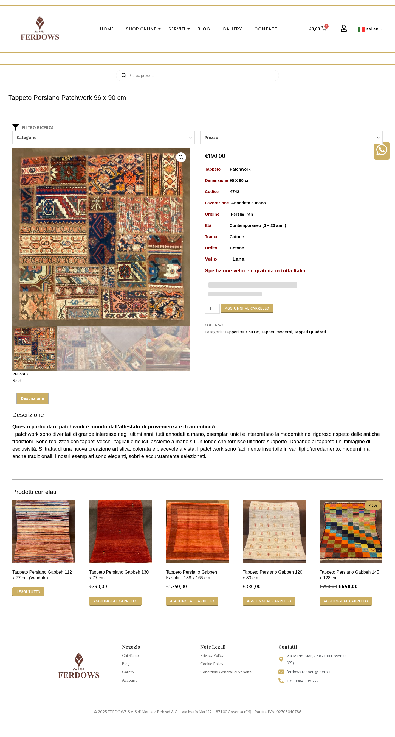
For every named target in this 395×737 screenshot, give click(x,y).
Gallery (128, 672)
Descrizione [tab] (32, 398)
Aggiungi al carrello (247, 308)
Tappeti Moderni (276, 332)
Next (16, 381)
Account (129, 680)
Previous (20, 374)
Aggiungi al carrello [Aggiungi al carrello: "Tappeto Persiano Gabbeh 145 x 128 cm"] (346, 601)
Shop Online (143, 29)
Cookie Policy (211, 663)
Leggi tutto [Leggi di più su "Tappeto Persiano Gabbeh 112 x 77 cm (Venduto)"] (28, 592)
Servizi (178, 29)
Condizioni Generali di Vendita (226, 672)
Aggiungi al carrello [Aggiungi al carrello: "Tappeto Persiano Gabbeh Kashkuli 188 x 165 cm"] (192, 601)
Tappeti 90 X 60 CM (242, 332)
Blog (126, 663)
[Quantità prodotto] (212, 309)
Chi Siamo (130, 655)
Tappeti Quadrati (310, 332)
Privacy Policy (212, 655)
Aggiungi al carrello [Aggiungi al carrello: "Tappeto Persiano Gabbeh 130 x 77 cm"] (115, 601)
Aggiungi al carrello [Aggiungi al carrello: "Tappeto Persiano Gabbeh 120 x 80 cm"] (269, 601)
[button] (181, 157)
